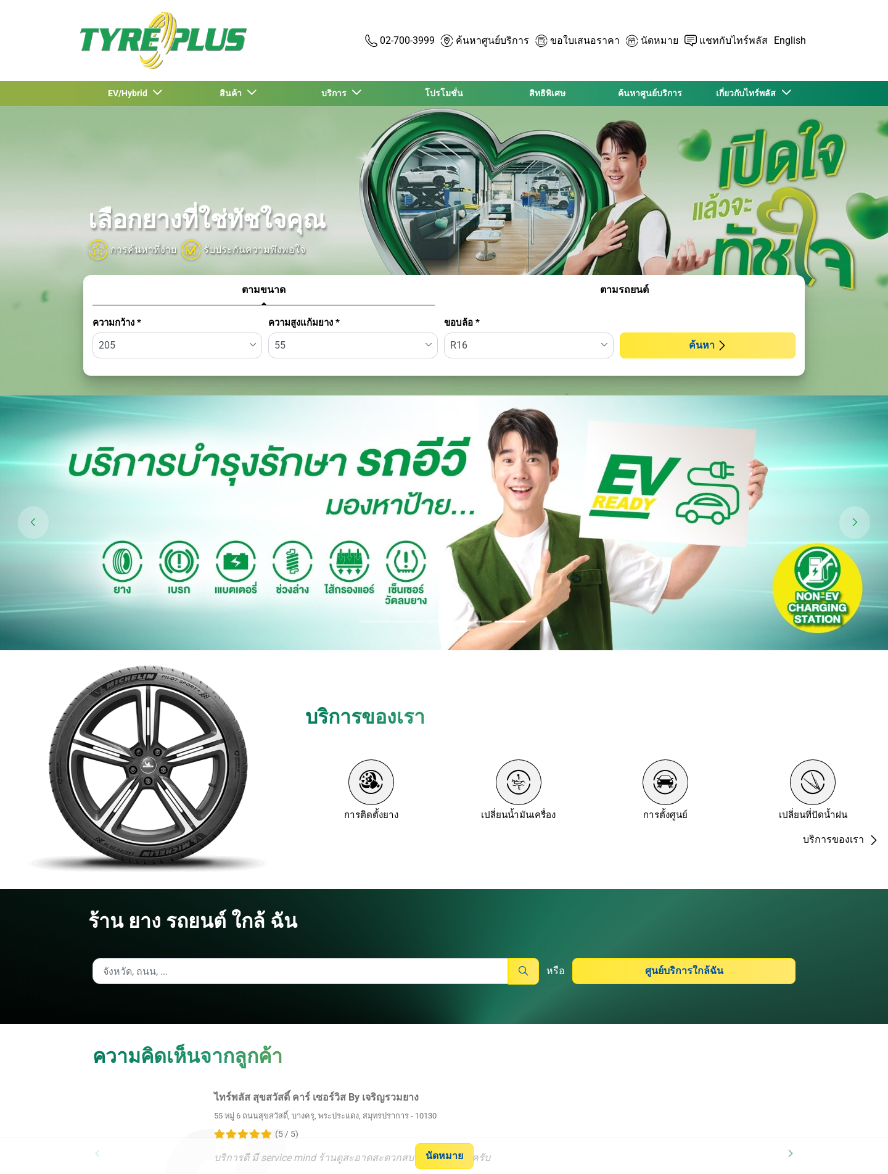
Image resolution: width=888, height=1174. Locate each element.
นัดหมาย (444, 1156)
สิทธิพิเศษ (547, 93)
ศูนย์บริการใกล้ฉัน (684, 971)
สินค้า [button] (232, 93)
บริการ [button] (335, 93)
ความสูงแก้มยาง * (304, 322)
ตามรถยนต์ (624, 290)
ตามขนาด (264, 290)
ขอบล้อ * (462, 322)
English (790, 40)
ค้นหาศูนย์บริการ (650, 93)
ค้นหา (708, 345)
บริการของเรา (841, 839)
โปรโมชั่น (444, 93)
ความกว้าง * (116, 322)
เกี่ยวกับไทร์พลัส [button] (747, 93)
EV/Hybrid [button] (129, 93)
